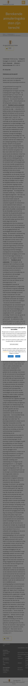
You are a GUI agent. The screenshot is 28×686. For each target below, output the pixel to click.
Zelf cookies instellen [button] (14, 344)
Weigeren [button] (18, 356)
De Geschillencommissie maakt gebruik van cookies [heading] (14, 328)
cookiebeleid (5, 351)
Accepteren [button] (10, 356)
